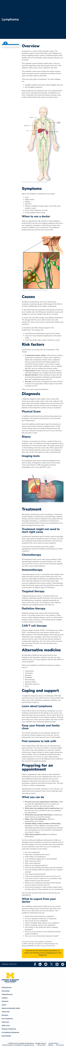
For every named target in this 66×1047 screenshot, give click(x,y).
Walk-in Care (6, 1025)
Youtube (45, 964)
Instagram (57, 964)
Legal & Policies (53, 1043)
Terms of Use (51, 946)
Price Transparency (7, 1018)
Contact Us (5, 1001)
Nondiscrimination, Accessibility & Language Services (18, 1045)
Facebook (35, 964)
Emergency (5, 1015)
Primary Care (6, 1011)
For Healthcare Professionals (10, 1032)
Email (62, 964)
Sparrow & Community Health (11, 1008)
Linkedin (40, 964)
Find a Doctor (6, 991)
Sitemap (50, 1045)
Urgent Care (5, 1022)
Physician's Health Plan (9, 1029)
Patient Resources (7, 994)
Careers (4, 1005)
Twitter (51, 964)
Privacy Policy (41, 1045)
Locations (4, 998)
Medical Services (7, 987)
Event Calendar (6, 1036)
